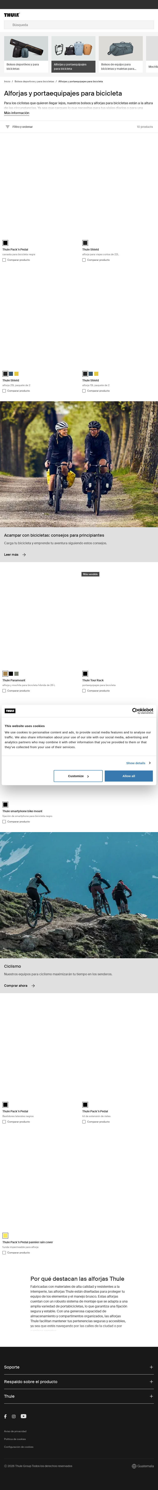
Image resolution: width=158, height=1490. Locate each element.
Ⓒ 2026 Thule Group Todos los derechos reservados (38, 1466)
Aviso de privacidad (15, 1431)
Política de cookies (15, 1439)
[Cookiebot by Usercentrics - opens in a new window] (135, 711)
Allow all (128, 776)
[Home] (29, 15)
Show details (135, 763)
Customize (78, 776)
